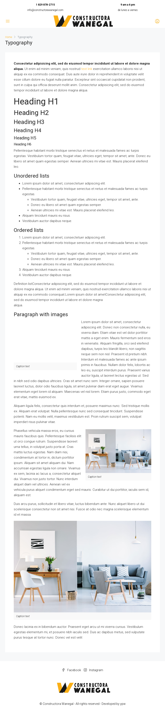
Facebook (72, 670)
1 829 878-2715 (45, 4)
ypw (123, 703)
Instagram (93, 670)
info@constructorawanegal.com (45, 10)
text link (86, 69)
